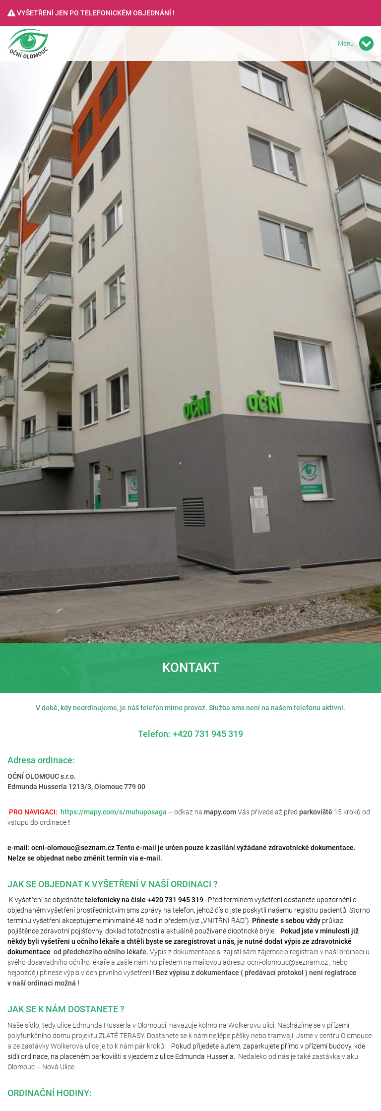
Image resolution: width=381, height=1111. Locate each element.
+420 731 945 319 (208, 734)
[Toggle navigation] (366, 43)
